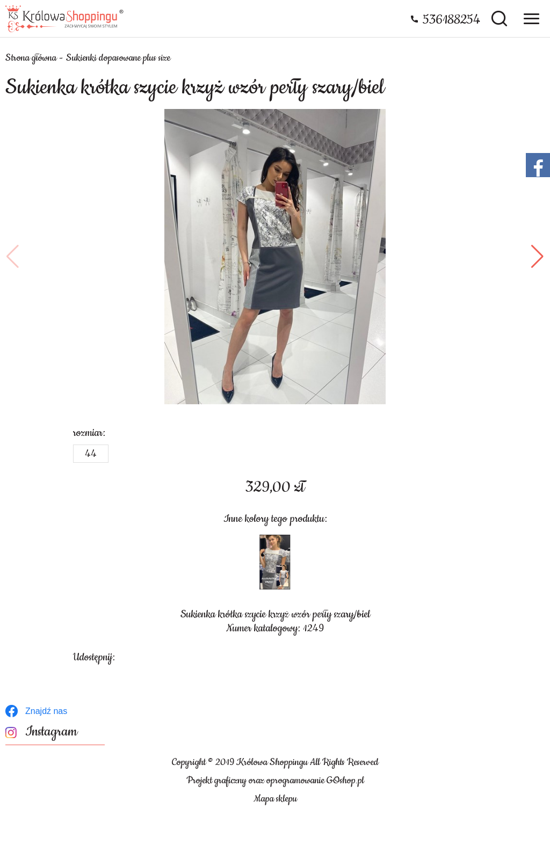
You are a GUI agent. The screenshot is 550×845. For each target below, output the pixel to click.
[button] (12, 256)
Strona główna (30, 58)
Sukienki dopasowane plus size (118, 58)
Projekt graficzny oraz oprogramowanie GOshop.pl (275, 780)
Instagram (51, 732)
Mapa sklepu (275, 798)
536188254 (451, 20)
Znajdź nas (46, 711)
